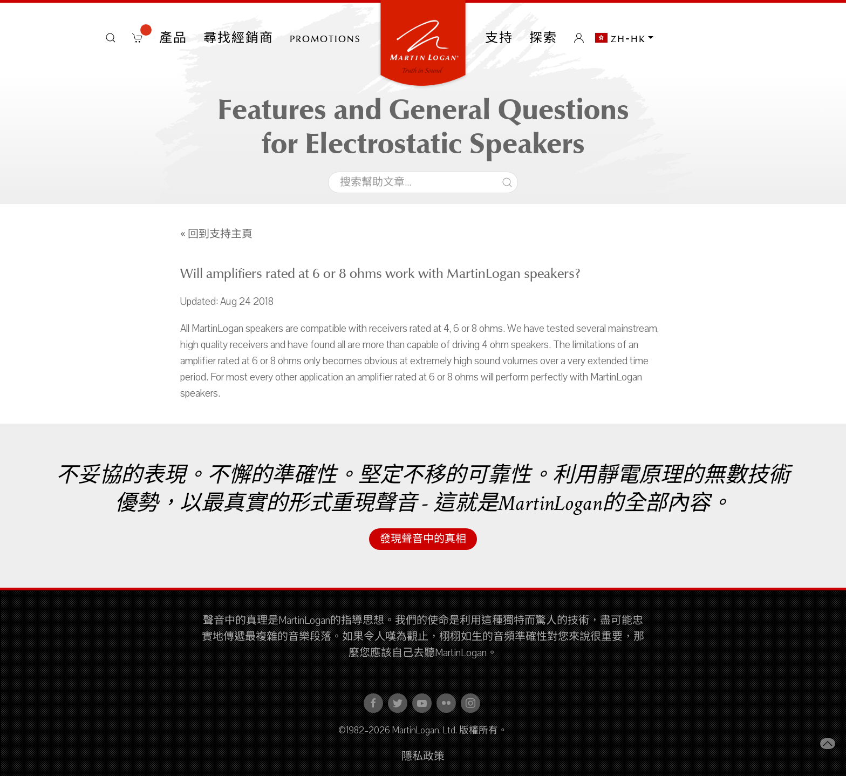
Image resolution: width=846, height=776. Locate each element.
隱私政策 (423, 757)
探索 (543, 38)
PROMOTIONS (325, 38)
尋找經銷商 (238, 38)
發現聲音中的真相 (423, 539)
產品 (173, 38)
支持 (499, 38)
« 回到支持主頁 (216, 234)
